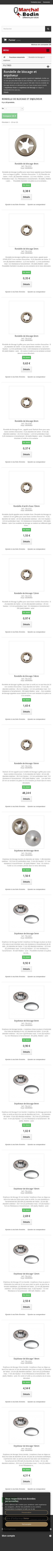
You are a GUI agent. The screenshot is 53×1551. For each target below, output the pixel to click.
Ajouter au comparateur (36, 204)
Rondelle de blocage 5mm (26, 248)
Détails (6, 92)
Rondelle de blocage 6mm (26, 336)
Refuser (26, 1518)
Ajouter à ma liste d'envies (15, 204)
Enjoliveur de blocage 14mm (26, 1358)
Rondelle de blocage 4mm (26, 163)
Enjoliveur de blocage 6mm (26, 1020)
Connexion (46, 2)
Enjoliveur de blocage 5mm (26, 933)
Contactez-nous (36, 2)
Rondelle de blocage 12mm (26, 593)
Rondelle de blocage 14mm (26, 676)
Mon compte (8, 1536)
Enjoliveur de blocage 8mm (26, 1103)
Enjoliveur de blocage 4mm (26, 850)
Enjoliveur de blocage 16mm (26, 1446)
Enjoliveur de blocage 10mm (26, 1188)
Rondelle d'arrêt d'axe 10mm (26, 506)
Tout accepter (26, 1524)
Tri (3, 108)
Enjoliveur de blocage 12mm (26, 1273)
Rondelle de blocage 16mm (26, 763)
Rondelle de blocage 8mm (26, 421)
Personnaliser (26, 1512)
